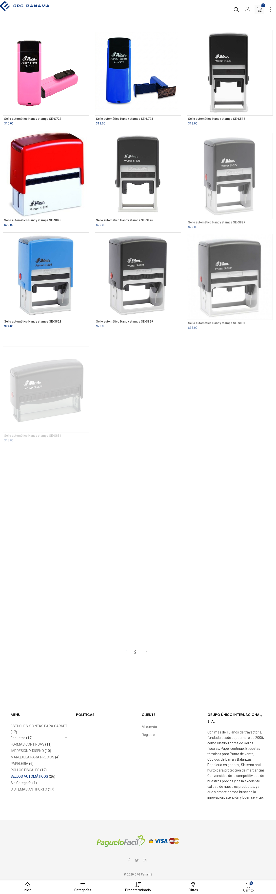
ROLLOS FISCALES (25, 770)
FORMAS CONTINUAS (27, 744)
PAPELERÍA (19, 764)
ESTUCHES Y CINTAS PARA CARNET (39, 726)
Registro (148, 735)
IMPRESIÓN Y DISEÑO (27, 751)
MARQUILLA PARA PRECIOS (32, 757)
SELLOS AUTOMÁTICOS (29, 776)
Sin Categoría (21, 783)
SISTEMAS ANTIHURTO (29, 789)
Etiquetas (18, 738)
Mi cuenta (149, 727)
